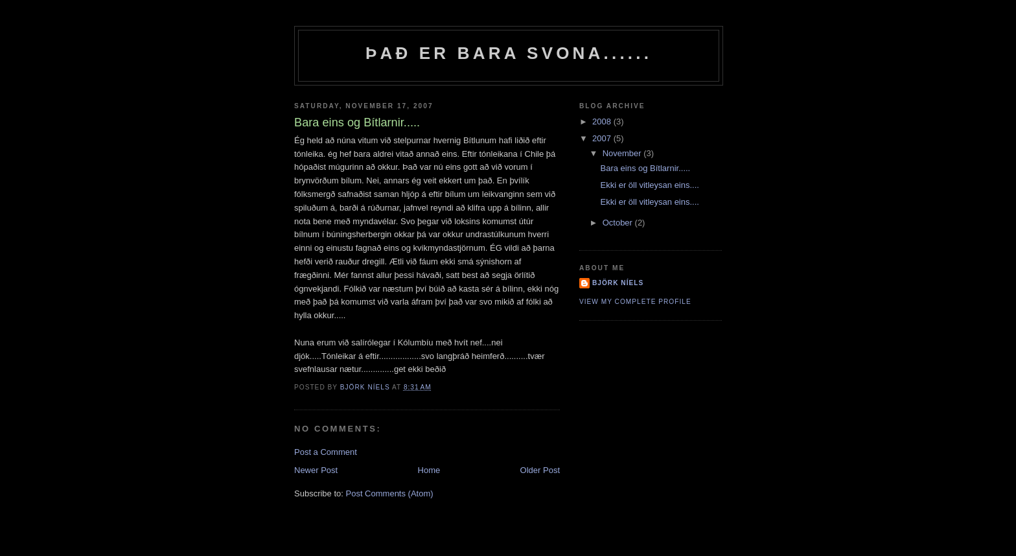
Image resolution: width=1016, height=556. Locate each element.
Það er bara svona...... (508, 53)
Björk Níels (617, 282)
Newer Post (316, 470)
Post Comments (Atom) (389, 493)
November (623, 153)
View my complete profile (635, 301)
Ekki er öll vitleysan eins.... (649, 185)
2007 (603, 138)
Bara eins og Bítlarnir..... (645, 168)
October (619, 222)
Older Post (540, 470)
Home (429, 470)
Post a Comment (325, 452)
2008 (603, 121)
